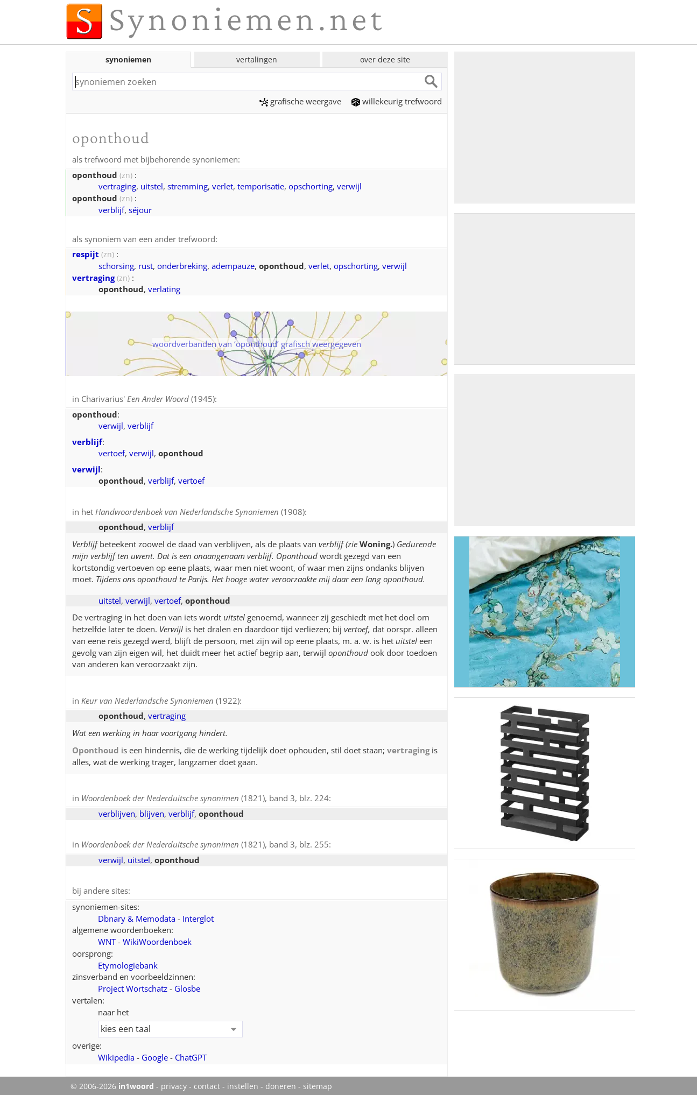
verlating (164, 287)
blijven (151, 810)
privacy (174, 1082)
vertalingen (256, 59)
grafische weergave (300, 101)
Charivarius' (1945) (148, 397)
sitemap (317, 1082)
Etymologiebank (128, 961)
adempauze (233, 264)
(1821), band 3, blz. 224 (205, 795)
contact (207, 1082)
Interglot (198, 914)
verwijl (349, 185)
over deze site (385, 59)
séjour (140, 209)
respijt (85, 253)
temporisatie (260, 185)
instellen (242, 1082)
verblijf (111, 209)
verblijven (116, 810)
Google (155, 1053)
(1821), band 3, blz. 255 (205, 841)
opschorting (310, 185)
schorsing (116, 264)
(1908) (200, 510)
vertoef (111, 451)
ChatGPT (191, 1053)
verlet (222, 185)
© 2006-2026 (112, 1082)
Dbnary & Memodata (136, 914)
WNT (107, 937)
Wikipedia (116, 1053)
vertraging (117, 185)
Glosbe (187, 984)
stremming (187, 185)
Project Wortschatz (132, 984)
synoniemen (128, 59)
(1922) (160, 698)
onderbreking (182, 264)
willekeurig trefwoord (396, 101)
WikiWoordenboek (157, 937)
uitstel (151, 185)
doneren (280, 1082)
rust (145, 264)
